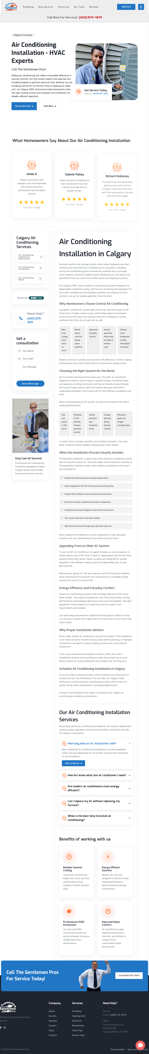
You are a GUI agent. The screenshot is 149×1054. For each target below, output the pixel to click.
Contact (53, 1035)
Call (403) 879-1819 (129, 975)
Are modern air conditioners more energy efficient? (90, 788)
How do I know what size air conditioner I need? (94, 775)
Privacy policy (118, 1049)
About (52, 1011)
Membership (78, 1025)
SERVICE (126, 6)
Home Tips (77, 1030)
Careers (52, 1025)
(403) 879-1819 (100, 93)
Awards (52, 1016)
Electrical (63, 7)
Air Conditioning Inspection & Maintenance (30, 257)
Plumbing (28, 7)
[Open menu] (141, 7)
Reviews (94, 7)
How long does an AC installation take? (89, 743)
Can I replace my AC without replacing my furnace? (91, 803)
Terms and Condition (137, 1049)
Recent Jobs (78, 1035)
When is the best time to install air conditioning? (86, 818)
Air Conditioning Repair (30, 279)
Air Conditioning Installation (30, 268)
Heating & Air (46, 7)
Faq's (51, 1030)
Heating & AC (79, 1016)
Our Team (79, 7)
